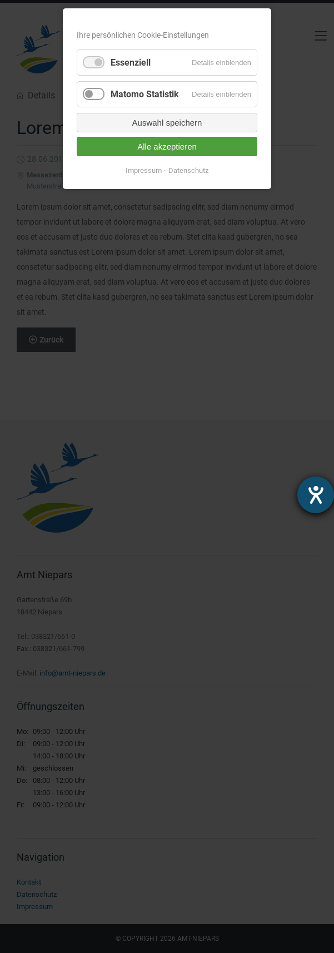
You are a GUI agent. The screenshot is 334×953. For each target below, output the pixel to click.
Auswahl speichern (167, 122)
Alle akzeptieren (167, 146)
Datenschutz (188, 170)
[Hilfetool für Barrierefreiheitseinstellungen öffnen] (315, 494)
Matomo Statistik (145, 94)
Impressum (144, 170)
